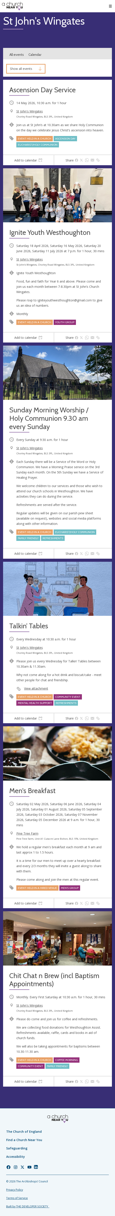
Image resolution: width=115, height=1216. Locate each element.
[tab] (28, 160)
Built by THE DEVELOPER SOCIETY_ (27, 1206)
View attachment (36, 688)
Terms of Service (17, 1198)
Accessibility (15, 1156)
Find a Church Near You (24, 1140)
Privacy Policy (14, 1190)
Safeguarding (16, 1148)
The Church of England (24, 1131)
